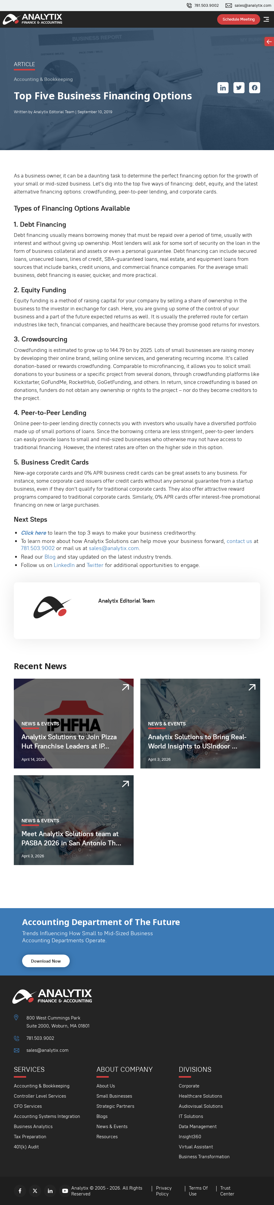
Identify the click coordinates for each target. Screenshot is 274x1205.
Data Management (198, 1126)
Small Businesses (114, 1096)
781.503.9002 (206, 5)
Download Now (46, 961)
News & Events (111, 1126)
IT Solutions (191, 1116)
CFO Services (28, 1106)
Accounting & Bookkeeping (41, 1086)
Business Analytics (33, 1126)
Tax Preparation (30, 1136)
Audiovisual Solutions (201, 1106)
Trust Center (227, 1191)
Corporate (189, 1086)
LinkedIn (64, 565)
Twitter (95, 565)
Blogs (102, 1116)
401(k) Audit (26, 1147)
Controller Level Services (40, 1096)
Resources (107, 1136)
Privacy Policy (164, 1191)
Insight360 (190, 1136)
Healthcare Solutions (200, 1096)
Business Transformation (204, 1156)
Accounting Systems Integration (47, 1116)
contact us (239, 541)
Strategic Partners (115, 1106)
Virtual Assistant (196, 1147)
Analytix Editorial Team (126, 600)
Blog (50, 556)
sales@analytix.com (253, 5)
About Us (105, 1086)
